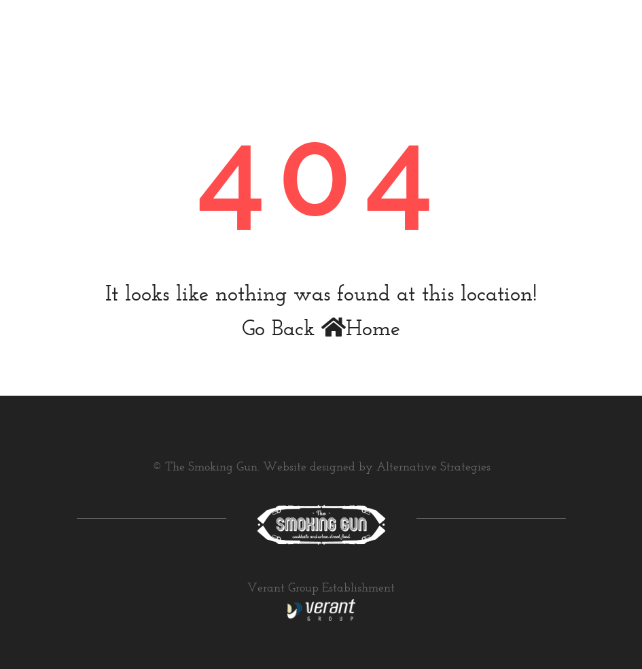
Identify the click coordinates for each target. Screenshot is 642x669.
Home (360, 330)
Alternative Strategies (433, 468)
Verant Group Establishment (321, 589)
